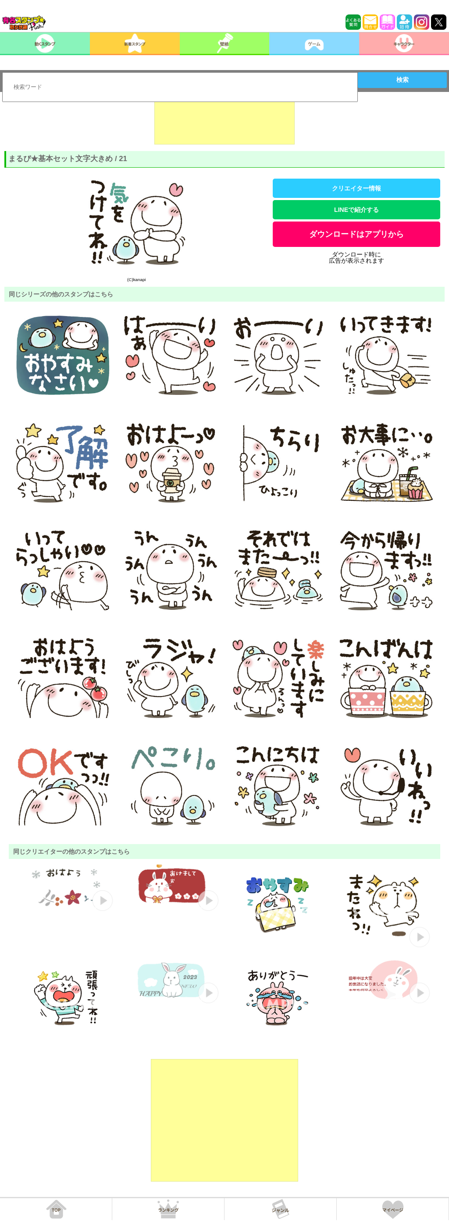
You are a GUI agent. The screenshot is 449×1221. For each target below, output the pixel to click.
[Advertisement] (224, 122)
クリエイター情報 (356, 188)
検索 (402, 79)
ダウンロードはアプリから (356, 234)
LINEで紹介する (356, 209)
